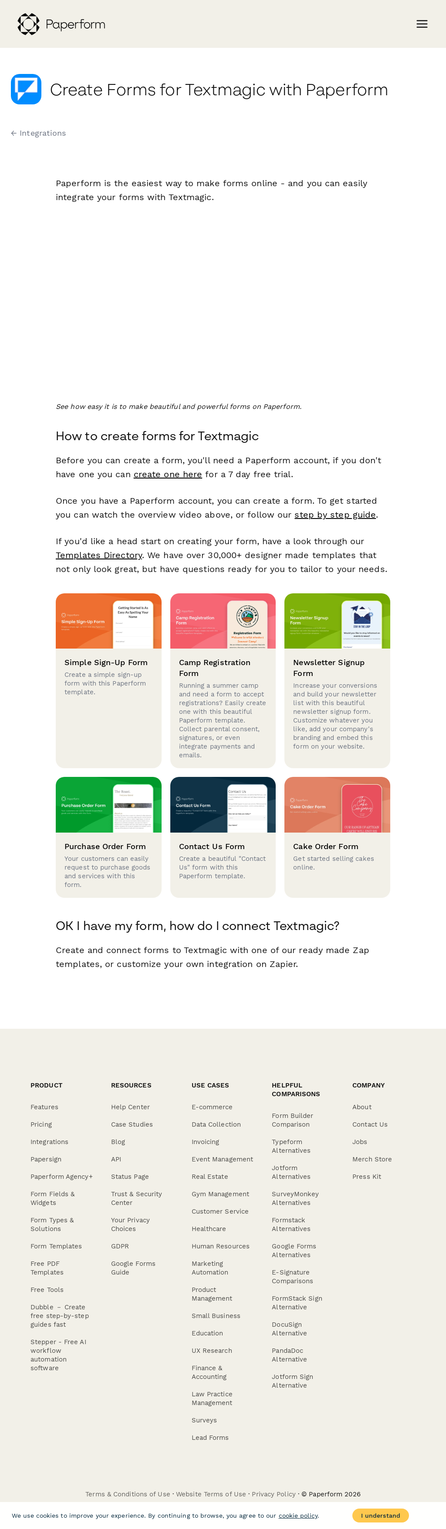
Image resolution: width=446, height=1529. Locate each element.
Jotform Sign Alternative (292, 1381)
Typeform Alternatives (291, 1146)
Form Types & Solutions (52, 1224)
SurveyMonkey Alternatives (295, 1198)
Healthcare (209, 1229)
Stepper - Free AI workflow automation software (58, 1355)
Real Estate (210, 1177)
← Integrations (38, 133)
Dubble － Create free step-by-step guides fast (59, 1315)
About (362, 1107)
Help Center (130, 1107)
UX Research (212, 1351)
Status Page (130, 1177)
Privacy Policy (273, 1494)
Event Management (222, 1159)
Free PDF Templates (47, 1268)
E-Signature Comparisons (292, 1276)
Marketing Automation (210, 1268)
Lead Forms (210, 1438)
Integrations (49, 1142)
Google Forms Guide (133, 1268)
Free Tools (47, 1290)
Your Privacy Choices (130, 1224)
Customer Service (220, 1211)
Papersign (45, 1159)
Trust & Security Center (136, 1198)
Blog (118, 1142)
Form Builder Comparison (292, 1120)
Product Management (212, 1294)
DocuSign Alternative (289, 1329)
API (116, 1159)
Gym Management (220, 1194)
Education (207, 1333)
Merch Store (372, 1159)
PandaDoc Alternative (289, 1355)
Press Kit (366, 1177)
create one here (168, 474)
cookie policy (298, 1515)
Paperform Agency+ (61, 1177)
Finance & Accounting (209, 1372)
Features (44, 1107)
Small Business (216, 1316)
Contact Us (370, 1124)
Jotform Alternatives (291, 1172)
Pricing (41, 1124)
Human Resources (221, 1246)
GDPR (120, 1246)
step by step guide (335, 514)
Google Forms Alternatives (294, 1250)
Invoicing (206, 1142)
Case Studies (132, 1124)
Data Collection (216, 1124)
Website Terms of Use (211, 1494)
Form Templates (56, 1246)
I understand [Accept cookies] (380, 1515)
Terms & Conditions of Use (127, 1494)
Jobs (359, 1142)
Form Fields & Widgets (52, 1198)
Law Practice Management (212, 1398)
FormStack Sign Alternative (297, 1303)
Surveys (204, 1420)
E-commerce (212, 1107)
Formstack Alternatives (291, 1224)
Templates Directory (99, 555)
